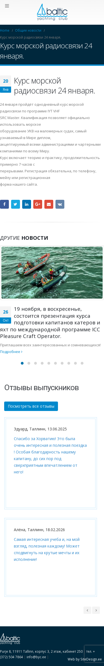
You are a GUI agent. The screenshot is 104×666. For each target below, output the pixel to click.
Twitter (15, 204)
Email (48, 204)
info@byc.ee (36, 657)
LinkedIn (26, 204)
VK (59, 204)
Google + (37, 204)
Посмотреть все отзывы (31, 406)
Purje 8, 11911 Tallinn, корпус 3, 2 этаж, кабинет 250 (41, 651)
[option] (49, 511)
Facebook (4, 204)
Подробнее (11, 351)
